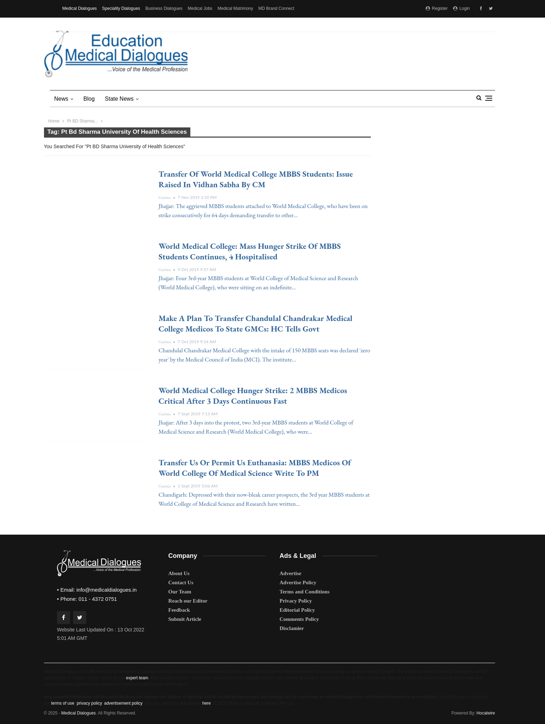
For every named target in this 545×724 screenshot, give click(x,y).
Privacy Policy (296, 601)
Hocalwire (485, 713)
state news (119, 99)
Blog (89, 99)
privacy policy (89, 703)
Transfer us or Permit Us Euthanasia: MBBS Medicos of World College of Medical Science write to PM (255, 467)
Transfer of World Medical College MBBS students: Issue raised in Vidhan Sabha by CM (256, 179)
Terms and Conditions (305, 591)
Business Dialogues (163, 8)
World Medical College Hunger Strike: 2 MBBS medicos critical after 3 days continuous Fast (253, 395)
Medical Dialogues (79, 8)
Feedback (179, 610)
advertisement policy (123, 703)
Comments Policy (299, 619)
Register (437, 8)
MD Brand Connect (276, 8)
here (206, 703)
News (61, 99)
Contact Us (180, 582)
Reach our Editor (187, 601)
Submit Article (184, 619)
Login (461, 8)
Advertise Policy (298, 582)
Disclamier (292, 628)
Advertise (291, 573)
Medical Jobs (200, 8)
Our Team (179, 591)
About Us (178, 573)
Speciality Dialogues (121, 8)
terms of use (62, 703)
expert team (137, 677)
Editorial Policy (297, 610)
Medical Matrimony (235, 8)
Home (53, 121)
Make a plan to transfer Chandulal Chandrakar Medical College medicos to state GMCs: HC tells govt (256, 323)
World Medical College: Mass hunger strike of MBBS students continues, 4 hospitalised (250, 251)
